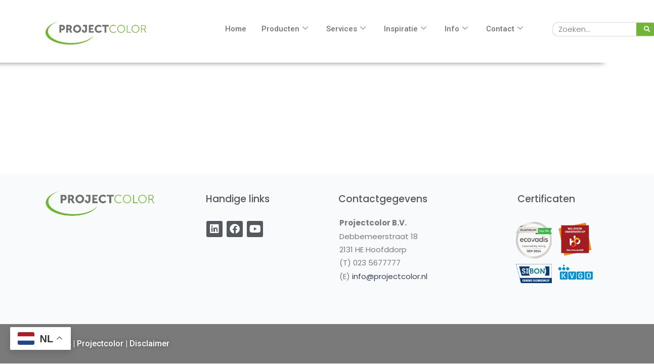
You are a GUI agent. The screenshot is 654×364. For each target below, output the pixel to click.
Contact (504, 28)
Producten (284, 28)
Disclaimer (149, 343)
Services (346, 28)
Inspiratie (405, 28)
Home (235, 28)
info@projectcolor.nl (389, 276)
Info (456, 28)
